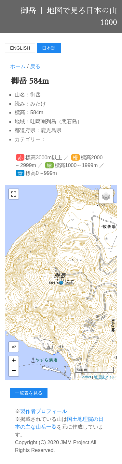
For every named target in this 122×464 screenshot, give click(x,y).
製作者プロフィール (43, 411)
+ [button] (14, 361)
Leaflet (85, 377)
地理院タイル (104, 377)
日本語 (49, 48)
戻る (35, 66)
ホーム (18, 66)
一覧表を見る (28, 393)
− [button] (14, 371)
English (20, 48)
